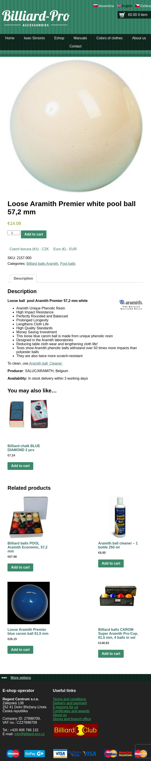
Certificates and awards (71, 711)
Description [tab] (23, 278)
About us (139, 38)
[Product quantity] (13, 232)
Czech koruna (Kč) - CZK (29, 249)
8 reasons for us (65, 707)
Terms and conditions (69, 699)
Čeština (145, 6)
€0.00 (137, 15)
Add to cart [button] (20, 466)
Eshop (59, 38)
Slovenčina (106, 6)
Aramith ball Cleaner (45, 363)
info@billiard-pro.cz (30, 734)
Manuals (80, 38)
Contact (75, 46)
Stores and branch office (72, 719)
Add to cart (33, 234)
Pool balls (68, 264)
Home (10, 38)
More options (21, 678)
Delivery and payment (70, 703)
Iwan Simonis (34, 38)
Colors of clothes (109, 38)
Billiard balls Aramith (42, 264)
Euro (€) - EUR (65, 249)
